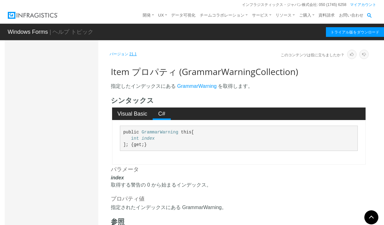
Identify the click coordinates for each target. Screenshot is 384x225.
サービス (260, 15)
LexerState (50, 200)
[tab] (132, 114)
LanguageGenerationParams (68, 179)
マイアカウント (363, 4)
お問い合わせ (351, 15)
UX (161, 15)
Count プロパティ (68, 141)
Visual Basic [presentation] (132, 114)
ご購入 (305, 15)
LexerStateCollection (60, 211)
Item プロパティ (67, 152)
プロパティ (56, 131)
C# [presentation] (161, 114)
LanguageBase (54, 168)
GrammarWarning (57, 83)
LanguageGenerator (59, 190)
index (148, 138)
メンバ (51, 120)
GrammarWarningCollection (67, 97)
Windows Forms (28, 32)
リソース (283, 15)
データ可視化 (183, 15)
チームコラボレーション (222, 15)
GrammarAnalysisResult (63, 72)
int (135, 138)
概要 (49, 110)
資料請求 (326, 15)
